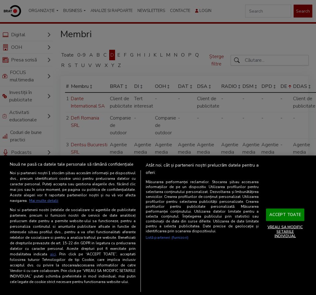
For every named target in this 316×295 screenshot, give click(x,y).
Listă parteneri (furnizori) (167, 237)
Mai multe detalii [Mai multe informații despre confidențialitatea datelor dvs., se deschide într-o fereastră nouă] (43, 200)
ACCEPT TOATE (285, 214)
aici (53, 254)
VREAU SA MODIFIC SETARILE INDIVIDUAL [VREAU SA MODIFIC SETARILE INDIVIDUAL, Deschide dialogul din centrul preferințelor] (285, 231)
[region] (158, 225)
